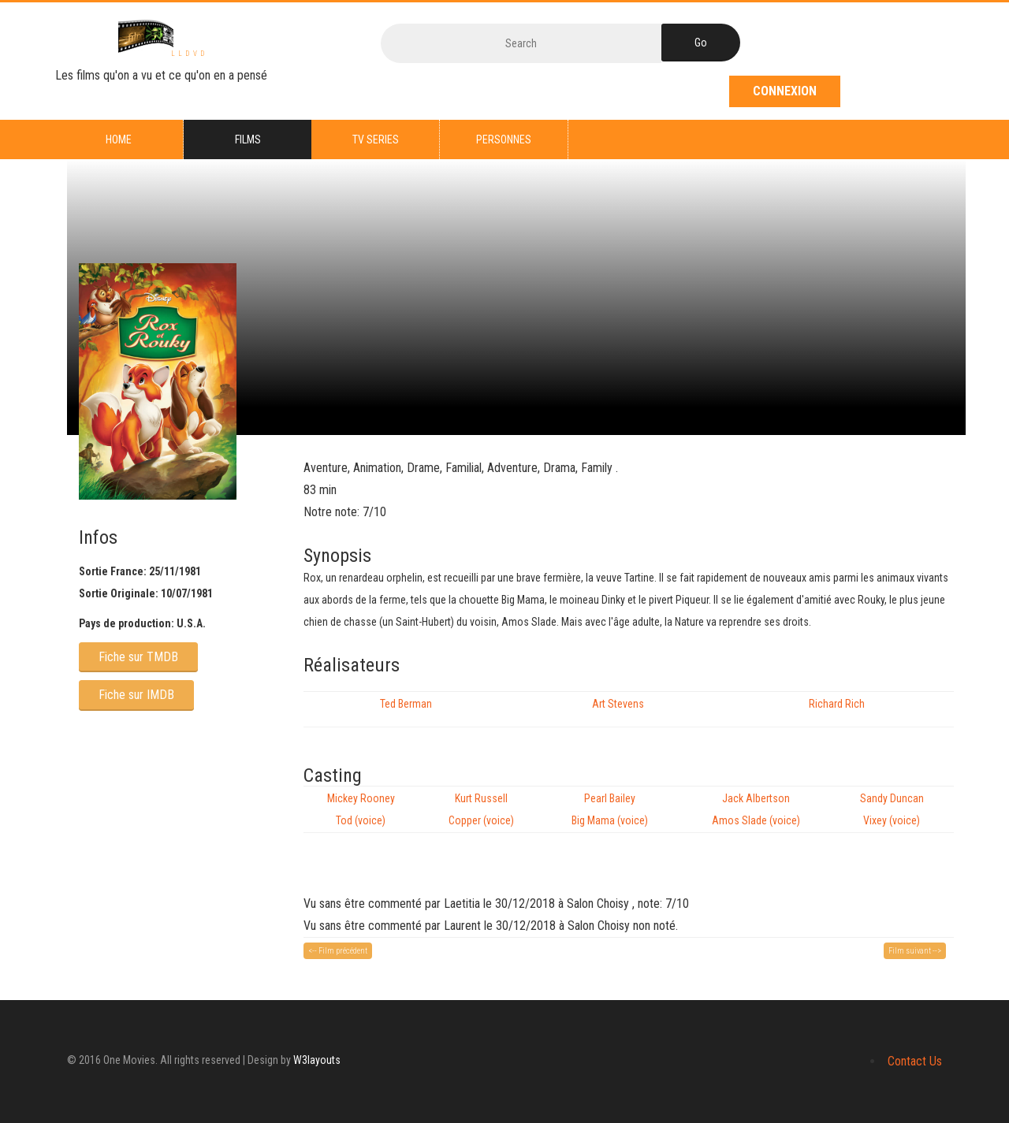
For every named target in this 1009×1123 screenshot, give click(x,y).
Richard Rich (837, 703)
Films (248, 139)
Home (119, 139)
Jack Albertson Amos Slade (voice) (756, 809)
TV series (375, 139)
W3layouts (317, 1060)
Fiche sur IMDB (136, 694)
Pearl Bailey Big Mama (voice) (610, 809)
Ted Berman (406, 703)
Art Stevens (618, 703)
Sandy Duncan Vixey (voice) (892, 809)
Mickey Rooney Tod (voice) (361, 809)
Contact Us (915, 1061)
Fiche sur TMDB (138, 656)
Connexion (785, 91)
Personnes (503, 139)
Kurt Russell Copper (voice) (481, 809)
